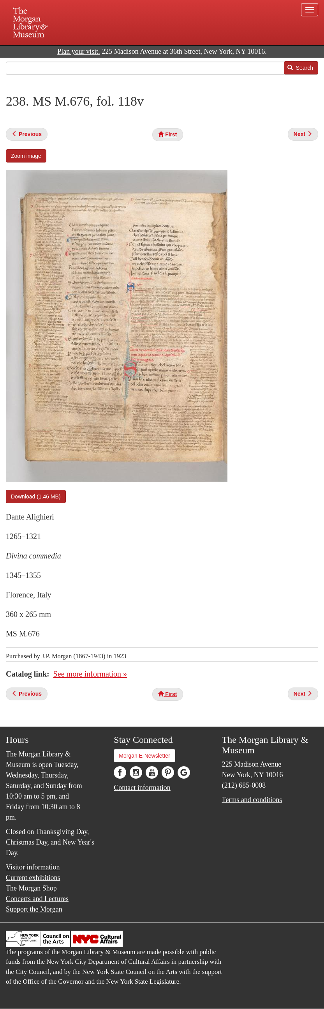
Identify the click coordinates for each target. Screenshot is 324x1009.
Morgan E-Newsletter (144, 756)
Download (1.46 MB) (36, 496)
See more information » (90, 674)
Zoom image (26, 156)
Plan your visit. (78, 51)
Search (300, 68)
